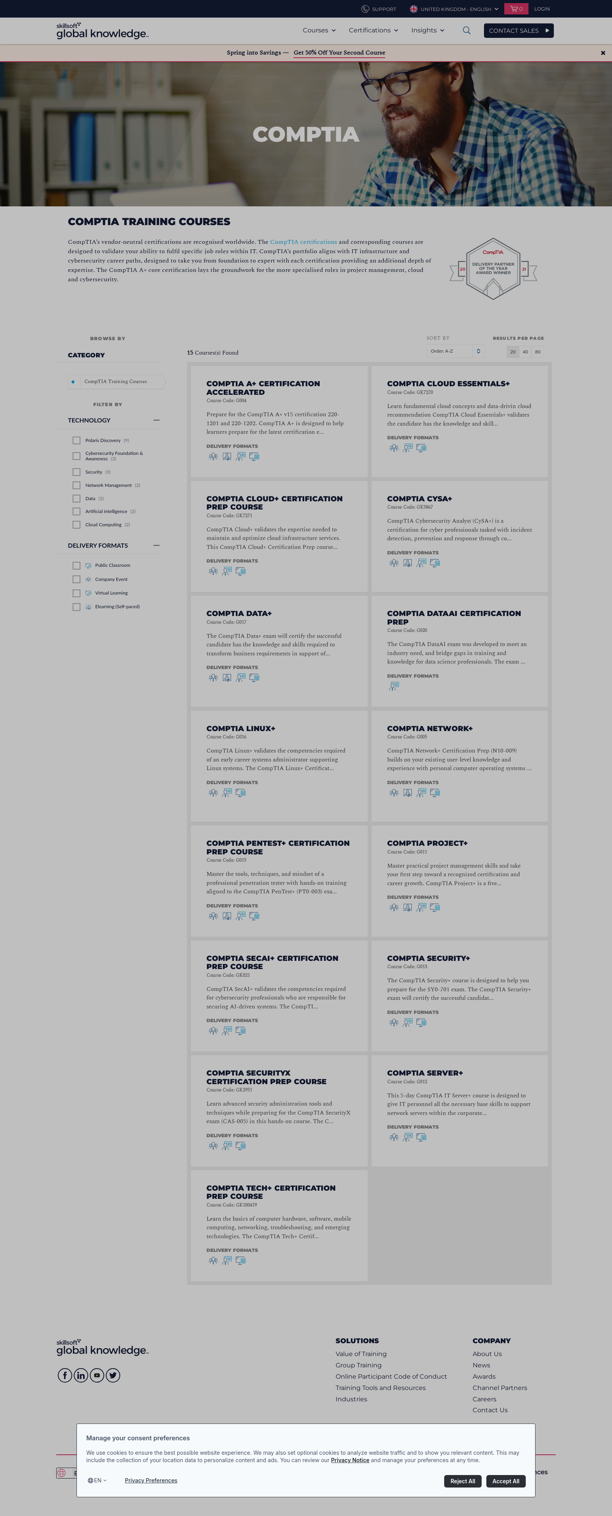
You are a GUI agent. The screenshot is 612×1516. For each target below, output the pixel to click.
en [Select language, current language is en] (98, 1480)
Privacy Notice (350, 1460)
